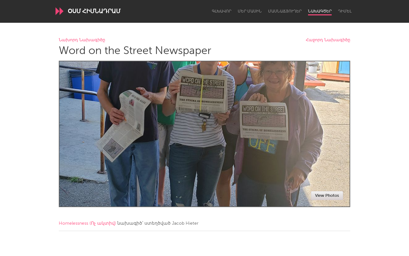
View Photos (327, 195)
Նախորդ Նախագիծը (82, 40)
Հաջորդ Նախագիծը (328, 40)
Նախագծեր (320, 11)
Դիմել (344, 11)
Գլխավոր (221, 11)
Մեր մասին (250, 11)
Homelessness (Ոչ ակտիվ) (87, 223)
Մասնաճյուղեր (285, 11)
